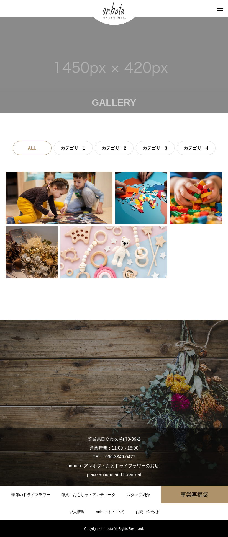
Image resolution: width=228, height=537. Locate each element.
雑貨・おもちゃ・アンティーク (88, 494)
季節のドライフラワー (30, 494)
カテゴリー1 (73, 148)
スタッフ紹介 (138, 494)
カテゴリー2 (114, 148)
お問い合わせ (147, 512)
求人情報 (77, 512)
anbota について (110, 512)
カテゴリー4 (196, 148)
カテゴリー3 (155, 148)
